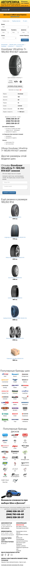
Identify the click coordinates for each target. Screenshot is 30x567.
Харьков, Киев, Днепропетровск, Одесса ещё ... (14, 562)
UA (5, 543)
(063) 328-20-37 (15, 517)
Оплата (4, 140)
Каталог (5, 10)
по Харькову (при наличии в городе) (12, 134)
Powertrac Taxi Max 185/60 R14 (15, 358)
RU (2, 543)
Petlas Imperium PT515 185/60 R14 (15, 257)
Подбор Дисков (16, 21)
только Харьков (24, 36)
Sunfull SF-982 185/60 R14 (15, 298)
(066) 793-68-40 (15, 5)
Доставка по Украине (8, 126)
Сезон (3, 35)
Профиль (13, 30)
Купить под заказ (15, 86)
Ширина (3, 30)
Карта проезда (5, 528)
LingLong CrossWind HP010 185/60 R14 (15, 237)
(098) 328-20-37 (5, 5)
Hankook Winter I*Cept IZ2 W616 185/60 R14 (15, 318)
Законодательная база (22, 528)
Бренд (3, 24)
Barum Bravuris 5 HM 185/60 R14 (15, 338)
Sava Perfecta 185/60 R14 (15, 277)
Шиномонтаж (20, 524)
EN (3, 543)
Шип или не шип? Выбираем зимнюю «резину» (21, 544)
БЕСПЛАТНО (15, 16)
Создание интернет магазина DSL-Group (12, 565)
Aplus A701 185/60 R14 (15, 217)
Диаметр (23, 30)
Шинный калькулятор (22, 541)
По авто (25, 21)
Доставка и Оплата (21, 526)
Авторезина (10, 2)
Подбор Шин (5, 21)
